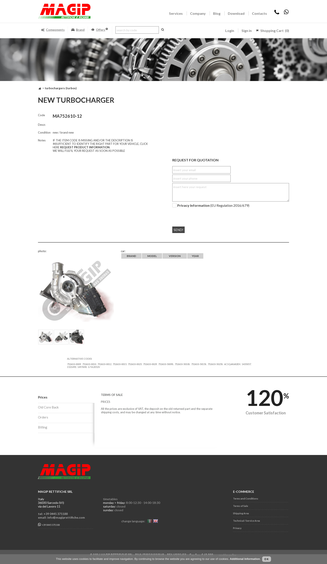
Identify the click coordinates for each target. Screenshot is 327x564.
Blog (216, 13)
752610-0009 (74, 364)
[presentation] (198, 215)
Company (198, 13)
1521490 (71, 367)
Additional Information (245, 559)
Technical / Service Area (246, 520)
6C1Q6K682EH (232, 364)
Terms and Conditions (245, 498)
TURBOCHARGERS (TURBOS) (61, 88)
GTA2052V (94, 367)
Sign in (247, 30)
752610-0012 (104, 364)
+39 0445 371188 (49, 524)
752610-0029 (150, 364)
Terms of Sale (240, 505)
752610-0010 (89, 364)
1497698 (82, 367)
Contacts (259, 13)
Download (236, 13)
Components (53, 30)
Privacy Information (193, 205)
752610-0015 (120, 364)
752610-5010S (182, 364)
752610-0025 (135, 364)
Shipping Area (241, 513)
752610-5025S (215, 364)
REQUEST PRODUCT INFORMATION (85, 147)
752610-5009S (165, 364)
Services (176, 13)
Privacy (237, 528)
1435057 (246, 364)
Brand (78, 30)
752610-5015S (198, 364)
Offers (99, 30)
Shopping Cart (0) (274, 30)
